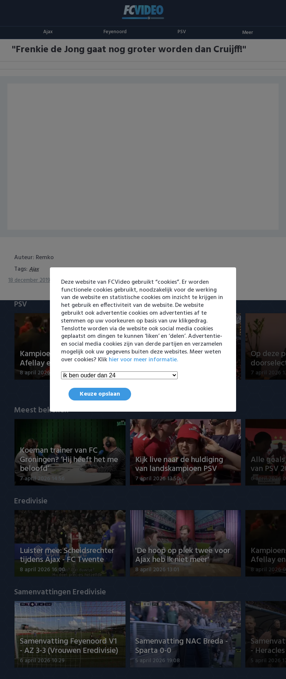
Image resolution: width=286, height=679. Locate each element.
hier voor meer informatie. (143, 360)
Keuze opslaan (100, 394)
